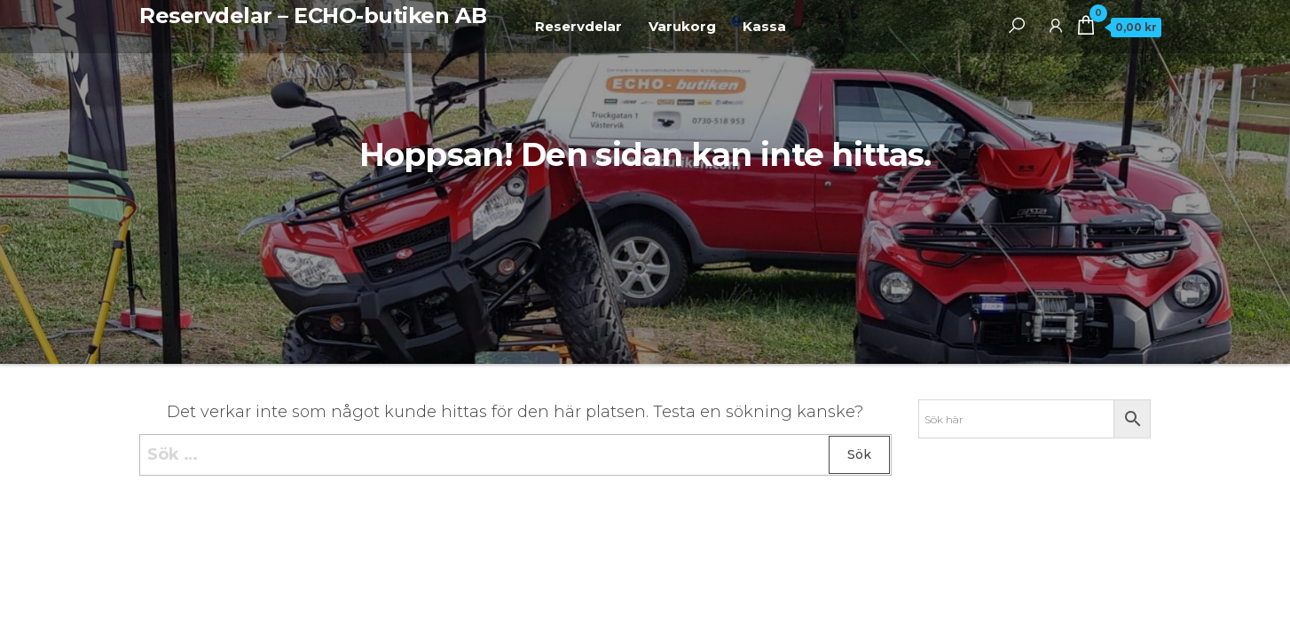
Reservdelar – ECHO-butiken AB (312, 15)
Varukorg (682, 26)
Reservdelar (578, 26)
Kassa (764, 26)
